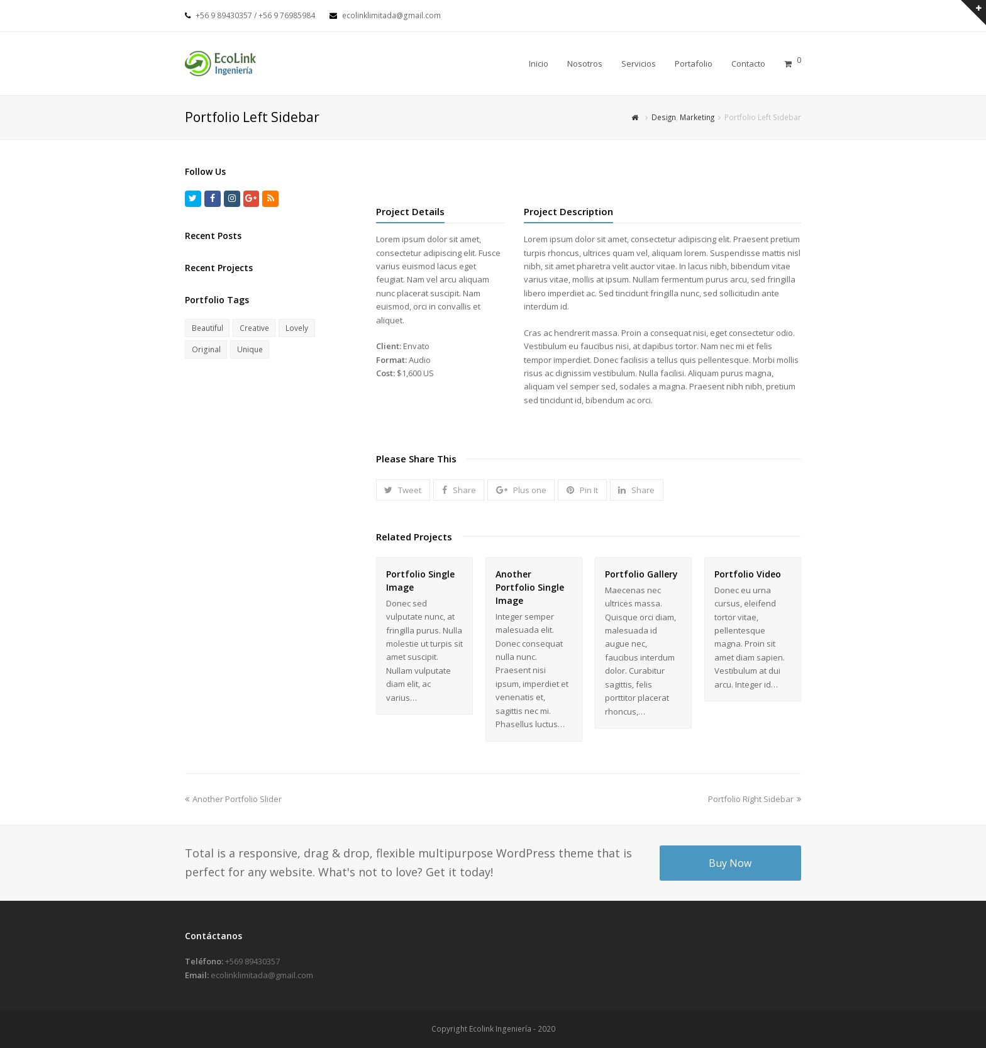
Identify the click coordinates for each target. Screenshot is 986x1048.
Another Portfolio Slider (233, 799)
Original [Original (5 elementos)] (206, 349)
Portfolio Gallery (641, 574)
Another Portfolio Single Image (530, 587)
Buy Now (730, 863)
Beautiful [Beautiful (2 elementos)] (207, 328)
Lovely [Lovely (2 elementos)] (296, 328)
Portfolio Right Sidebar (754, 799)
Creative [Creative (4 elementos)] (254, 328)
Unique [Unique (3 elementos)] (250, 349)
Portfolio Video (747, 574)
